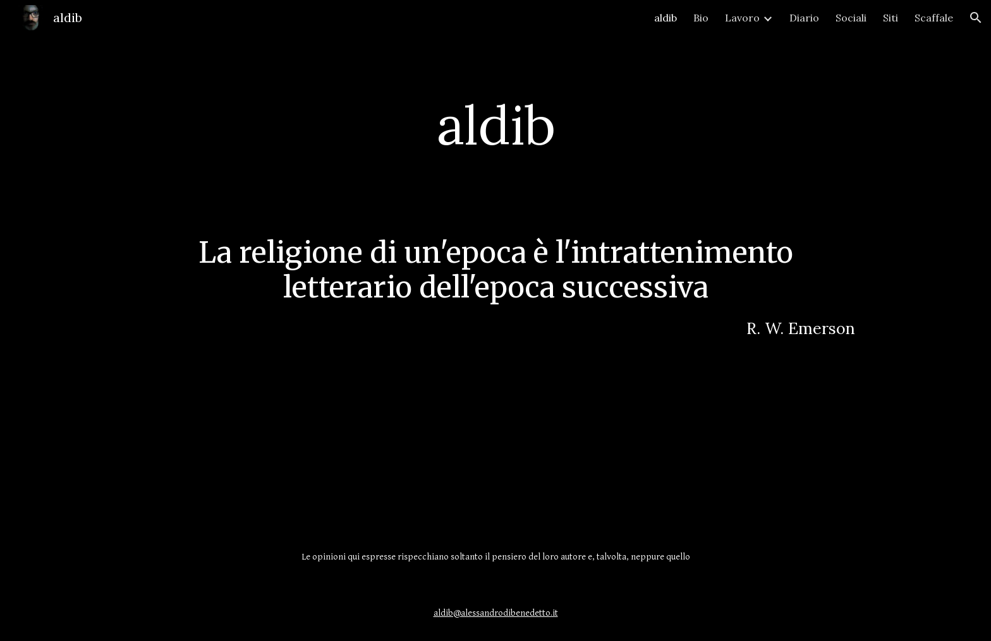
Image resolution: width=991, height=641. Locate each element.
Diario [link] (804, 17)
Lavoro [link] (742, 17)
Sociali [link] (851, 17)
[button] (976, 18)
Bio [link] (700, 17)
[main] (495, 125)
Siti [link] (890, 17)
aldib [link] (665, 17)
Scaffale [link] (934, 17)
